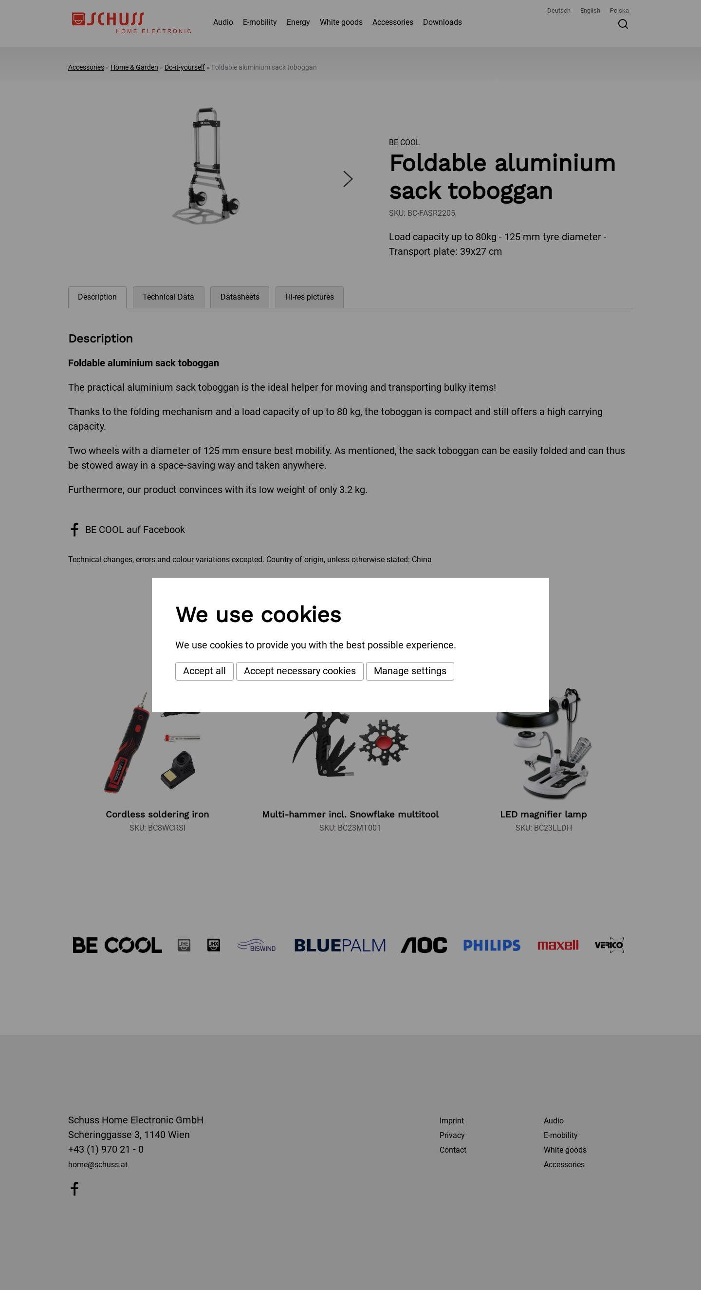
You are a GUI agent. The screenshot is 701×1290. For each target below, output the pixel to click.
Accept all (204, 671)
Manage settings (410, 671)
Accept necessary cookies (300, 671)
